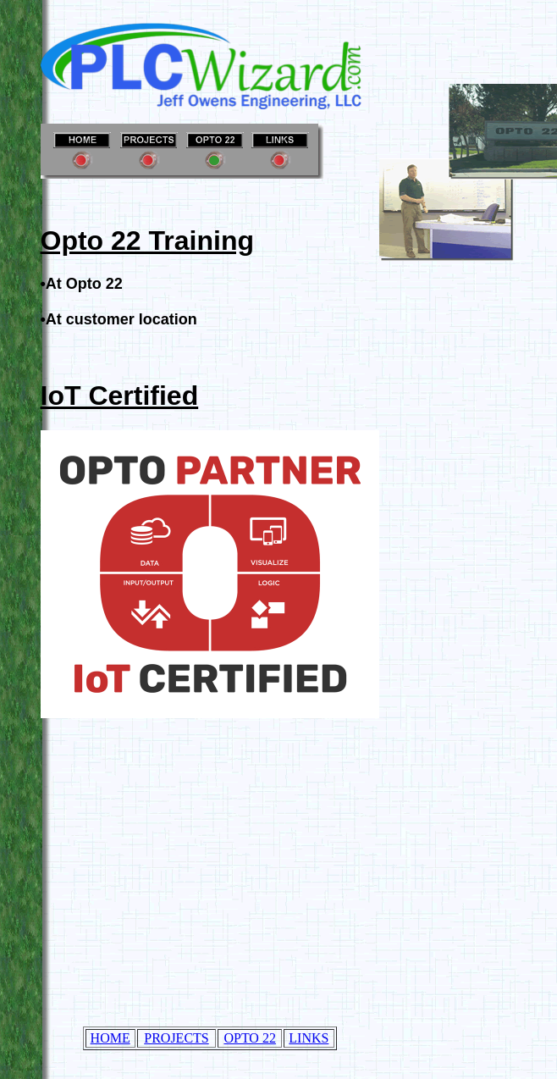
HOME (110, 1038)
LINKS (308, 1038)
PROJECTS (176, 1038)
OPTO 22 (249, 1038)
